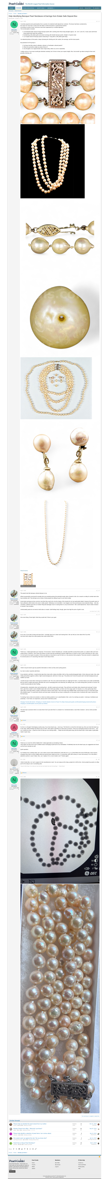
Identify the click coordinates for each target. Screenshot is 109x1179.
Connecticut (16, 604)
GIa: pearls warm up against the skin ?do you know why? (30, 1138)
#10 (98, 759)
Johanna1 (15, 1135)
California (17, 773)
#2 (98, 590)
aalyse (14, 1130)
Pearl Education (28, 8)
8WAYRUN (61, 1177)
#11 (98, 776)
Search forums (18, 10)
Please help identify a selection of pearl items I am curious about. (32, 1133)
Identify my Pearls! (27, 1125)
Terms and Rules (82, 1164)
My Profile (57, 1162)
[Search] (96, 8)
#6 (98, 665)
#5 (98, 649)
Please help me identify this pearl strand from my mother (29, 1124)
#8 (98, 724)
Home (11, 8)
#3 (98, 614)
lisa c (95, 1130)
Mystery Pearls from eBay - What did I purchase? (27, 1128)
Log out (56, 1166)
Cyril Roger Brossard (17, 1139)
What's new (40, 8)
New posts (11, 10)
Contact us (80, 1162)
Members (50, 8)
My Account (57, 1164)
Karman (15, 1125)
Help (79, 1168)
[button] (14, 8)
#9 (98, 740)
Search (33, 1168)
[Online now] (14, 597)
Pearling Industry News (34, 1139)
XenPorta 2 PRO (48, 1177)
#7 (98, 707)
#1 (98, 21)
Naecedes (12, 18)
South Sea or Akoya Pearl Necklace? (24, 1143)
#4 (98, 631)
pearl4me (15, 1144)
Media (33, 1166)
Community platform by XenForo (54, 1176)
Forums (18, 8)
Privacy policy (81, 1166)
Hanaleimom (93, 1144)
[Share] (97, 21)
